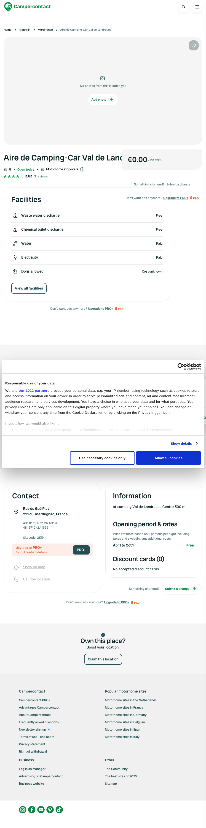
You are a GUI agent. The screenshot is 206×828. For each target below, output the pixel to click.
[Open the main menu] (197, 7)
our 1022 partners (34, 390)
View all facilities (29, 288)
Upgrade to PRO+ (100, 308)
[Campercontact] (27, 7)
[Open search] (184, 7)
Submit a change (178, 184)
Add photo (103, 99)
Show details (181, 443)
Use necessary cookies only (102, 458)
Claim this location (103, 659)
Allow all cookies (169, 458)
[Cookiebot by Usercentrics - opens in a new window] (181, 366)
